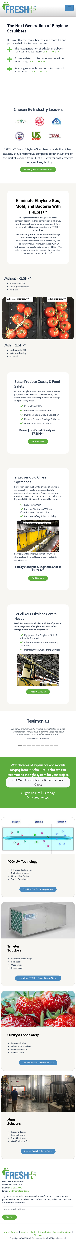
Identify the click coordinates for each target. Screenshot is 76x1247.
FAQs (33, 1232)
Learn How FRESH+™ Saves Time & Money (38, 978)
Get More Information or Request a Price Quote (38, 782)
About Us (25, 1232)
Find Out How (38, 441)
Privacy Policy (44, 1232)
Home (6, 1232)
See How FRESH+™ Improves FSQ (38, 1062)
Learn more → (51, 51)
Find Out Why (38, 578)
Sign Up (9, 1217)
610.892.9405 (15, 1187)
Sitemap (38, 1235)
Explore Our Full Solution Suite (38, 1151)
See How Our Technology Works (38, 889)
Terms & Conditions (62, 1232)
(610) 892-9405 (38, 798)
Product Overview (38, 691)
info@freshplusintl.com (18, 1191)
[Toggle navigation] (69, 8)
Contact (14, 1232)
